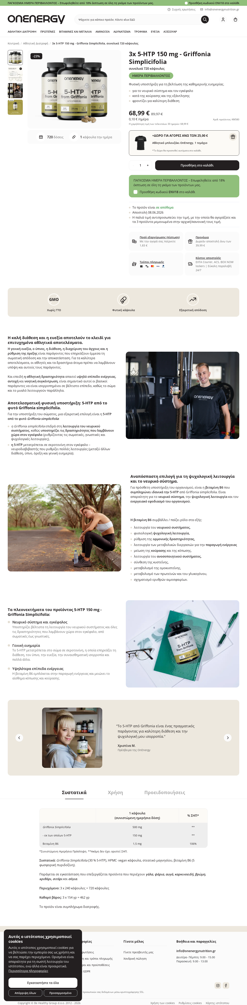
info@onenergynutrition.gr (219, 9)
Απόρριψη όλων (25, 993)
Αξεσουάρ (170, 31)
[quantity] (140, 165)
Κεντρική (13, 43)
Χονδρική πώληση (135, 958)
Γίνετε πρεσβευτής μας (138, 952)
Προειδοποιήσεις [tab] (164, 792)
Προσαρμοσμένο (60, 993)
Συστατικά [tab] (74, 792)
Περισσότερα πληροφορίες (28, 971)
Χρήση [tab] (115, 792)
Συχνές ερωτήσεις (181, 9)
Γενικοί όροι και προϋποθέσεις (90, 965)
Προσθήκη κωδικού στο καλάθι (214, 3)
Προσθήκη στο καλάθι (197, 165)
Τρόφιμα (140, 31)
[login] (223, 19)
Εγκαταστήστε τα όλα (43, 983)
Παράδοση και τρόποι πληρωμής (92, 958)
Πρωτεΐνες (47, 31)
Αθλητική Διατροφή (22, 31)
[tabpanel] (123, 854)
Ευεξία (155, 31)
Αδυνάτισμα (121, 31)
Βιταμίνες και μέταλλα (75, 31)
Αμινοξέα (103, 31)
